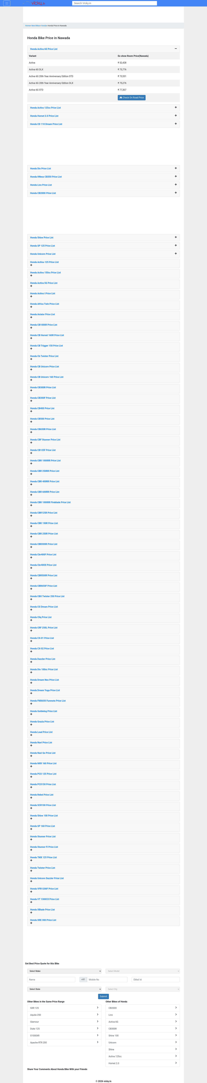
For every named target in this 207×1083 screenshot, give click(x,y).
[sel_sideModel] (143, 971)
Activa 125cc (143, 1056)
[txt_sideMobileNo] (107, 979)
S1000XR (64, 1035)
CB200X (143, 1007)
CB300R (143, 1028)
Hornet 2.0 (143, 1063)
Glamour (64, 1021)
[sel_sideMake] (64, 971)
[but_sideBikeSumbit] (103, 996)
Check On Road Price (132, 97)
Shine (143, 1049)
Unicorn (143, 1042)
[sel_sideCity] (143, 989)
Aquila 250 (64, 1014)
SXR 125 (64, 1007)
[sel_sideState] (64, 989)
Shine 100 (143, 1035)
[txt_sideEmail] (156, 979)
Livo (143, 1014)
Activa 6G (143, 1021)
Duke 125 (64, 1028)
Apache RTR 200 (64, 1042)
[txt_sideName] (51, 979)
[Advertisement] (103, 145)
